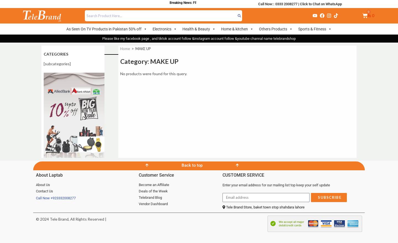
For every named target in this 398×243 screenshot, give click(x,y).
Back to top (192, 165)
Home (125, 48)
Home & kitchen (237, 29)
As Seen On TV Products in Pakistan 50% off (106, 29)
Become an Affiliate (154, 185)
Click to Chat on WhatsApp (321, 4)
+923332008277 (63, 198)
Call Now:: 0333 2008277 (277, 4)
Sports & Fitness (315, 29)
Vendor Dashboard (153, 204)
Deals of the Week (153, 191)
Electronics (165, 29)
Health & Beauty (199, 29)
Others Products (276, 29)
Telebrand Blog (150, 197)
